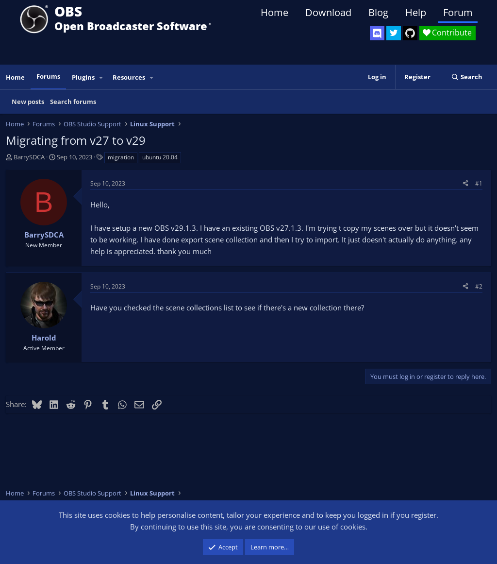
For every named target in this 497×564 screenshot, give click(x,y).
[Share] (465, 183)
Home (274, 12)
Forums (48, 76)
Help (415, 12)
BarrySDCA (29, 157)
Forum (458, 12)
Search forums (73, 101)
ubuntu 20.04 (160, 157)
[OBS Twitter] (393, 33)
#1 (478, 183)
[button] (101, 77)
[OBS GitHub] (410, 33)
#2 (478, 286)
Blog (378, 12)
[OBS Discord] (377, 33)
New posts (28, 101)
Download (328, 12)
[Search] (466, 77)
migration (121, 157)
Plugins (83, 77)
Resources (129, 77)
